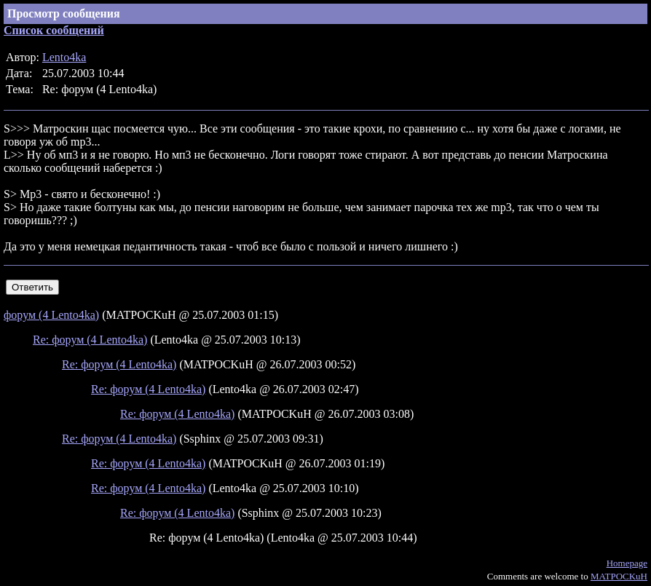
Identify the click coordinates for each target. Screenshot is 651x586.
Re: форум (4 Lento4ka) (90, 339)
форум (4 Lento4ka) (51, 315)
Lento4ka (64, 57)
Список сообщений (54, 30)
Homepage (627, 563)
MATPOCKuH (619, 576)
